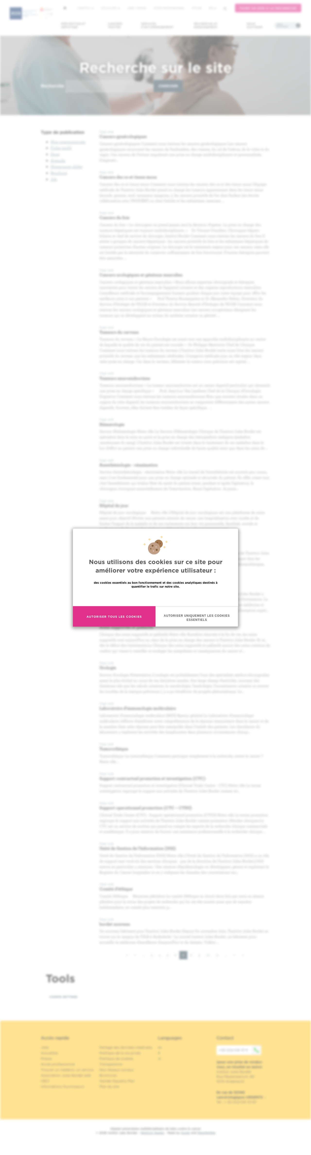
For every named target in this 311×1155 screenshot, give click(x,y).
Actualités (110, 8)
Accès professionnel (169, 8)
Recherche (52, 85)
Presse (46, 1059)
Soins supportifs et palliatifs (126, 627)
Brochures (108, 1075)
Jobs (45, 1047)
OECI (45, 1081)
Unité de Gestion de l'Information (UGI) (137, 848)
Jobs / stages (136, 8)
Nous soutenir (254, 25)
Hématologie (111, 424)
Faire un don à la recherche (268, 8)
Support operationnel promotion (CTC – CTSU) (145, 807)
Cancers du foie (114, 217)
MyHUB (196, 8)
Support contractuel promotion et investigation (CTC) (152, 778)
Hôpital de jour (114, 505)
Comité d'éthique (116, 888)
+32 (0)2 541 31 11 (240, 1050)
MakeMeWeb (206, 1133)
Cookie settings (63, 997)
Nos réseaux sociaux (116, 1070)
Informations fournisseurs (62, 1086)
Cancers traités (115, 25)
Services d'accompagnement (157, 25)
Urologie (107, 667)
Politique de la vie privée (120, 1053)
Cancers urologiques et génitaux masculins (140, 274)
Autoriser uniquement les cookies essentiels (197, 618)
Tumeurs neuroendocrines (124, 378)
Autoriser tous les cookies (114, 616)
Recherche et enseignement (206, 25)
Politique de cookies (116, 1059)
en (160, 1047)
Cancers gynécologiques (123, 136)
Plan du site (109, 1086)
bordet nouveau (114, 924)
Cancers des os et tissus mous (128, 176)
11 (219, 955)
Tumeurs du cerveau (119, 332)
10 (209, 955)
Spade (185, 1133)
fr (212, 8)
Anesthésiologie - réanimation (128, 464)
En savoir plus (156, 597)
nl (159, 1059)
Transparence (110, 1064)
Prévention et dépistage (73, 25)
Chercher (168, 86)
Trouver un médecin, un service (67, 1070)
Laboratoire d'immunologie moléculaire (137, 708)
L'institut (85, 8)
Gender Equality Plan (117, 1081)
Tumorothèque (113, 748)
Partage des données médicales (125, 1047)
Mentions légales (152, 1133)
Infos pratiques (282, 25)
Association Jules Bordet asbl (66, 1075)
